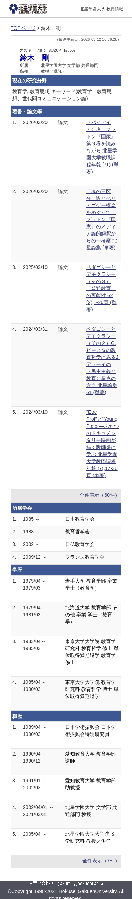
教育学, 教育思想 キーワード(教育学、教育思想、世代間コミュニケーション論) (62, 95)
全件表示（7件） (101, 860)
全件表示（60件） (100, 495)
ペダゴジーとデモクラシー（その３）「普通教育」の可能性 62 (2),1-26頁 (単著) (101, 288)
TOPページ (23, 28)
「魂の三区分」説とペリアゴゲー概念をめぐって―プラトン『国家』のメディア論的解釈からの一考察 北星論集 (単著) (101, 219)
